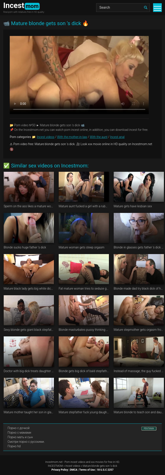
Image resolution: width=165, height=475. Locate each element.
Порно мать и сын (20, 437)
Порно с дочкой (18, 428)
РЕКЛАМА (149, 428)
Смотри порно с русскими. (26, 441)
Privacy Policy (60, 469)
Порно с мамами (19, 432)
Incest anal (117, 137)
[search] (145, 7)
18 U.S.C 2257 (105, 469)
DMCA (73, 469)
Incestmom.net (54, 462)
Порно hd (14, 446)
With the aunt (99, 137)
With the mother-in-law (72, 137)
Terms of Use (87, 469)
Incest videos (46, 137)
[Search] (123, 7)
